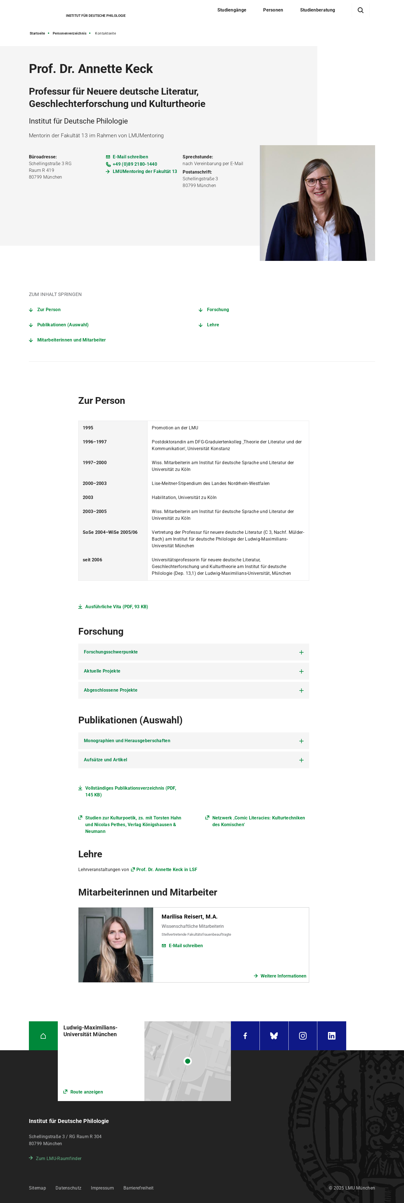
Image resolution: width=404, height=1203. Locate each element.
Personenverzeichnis (70, 33)
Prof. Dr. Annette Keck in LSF (166, 869)
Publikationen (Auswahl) (63, 324)
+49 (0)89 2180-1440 (135, 164)
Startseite (37, 33)
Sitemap (37, 1188)
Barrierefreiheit (138, 1188)
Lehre (213, 324)
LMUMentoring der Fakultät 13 (145, 171)
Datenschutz (68, 1188)
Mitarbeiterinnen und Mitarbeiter (71, 340)
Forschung (218, 309)
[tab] (193, 652)
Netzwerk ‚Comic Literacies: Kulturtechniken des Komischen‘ (258, 821)
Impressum (102, 1188)
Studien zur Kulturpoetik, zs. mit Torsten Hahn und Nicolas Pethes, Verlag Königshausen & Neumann (133, 824)
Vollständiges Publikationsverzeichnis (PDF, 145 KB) (130, 791)
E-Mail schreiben (130, 157)
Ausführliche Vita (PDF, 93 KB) (116, 606)
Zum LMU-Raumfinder (58, 1158)
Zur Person (49, 309)
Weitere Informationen (283, 976)
